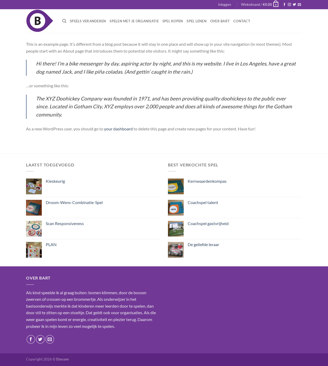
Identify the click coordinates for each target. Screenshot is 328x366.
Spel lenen (197, 21)
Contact (241, 21)
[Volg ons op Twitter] (294, 5)
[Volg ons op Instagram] (289, 5)
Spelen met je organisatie (134, 21)
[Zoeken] (64, 21)
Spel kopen (172, 21)
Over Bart (220, 21)
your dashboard (118, 128)
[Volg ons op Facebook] (284, 5)
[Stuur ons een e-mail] (299, 5)
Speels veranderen (88, 21)
